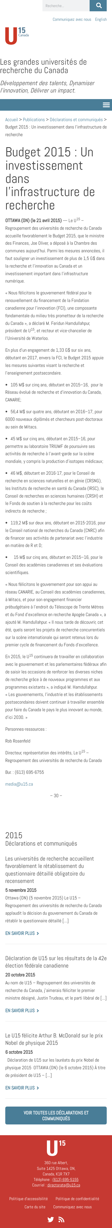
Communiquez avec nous (72, 19)
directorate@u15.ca (63, 1185)
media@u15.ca (19, 784)
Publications (34, 119)
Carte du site (35, 1207)
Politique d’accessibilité (28, 1198)
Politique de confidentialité (77, 1198)
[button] (106, 105)
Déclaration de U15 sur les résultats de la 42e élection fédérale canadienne (56, 962)
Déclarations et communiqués (76, 119)
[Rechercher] (98, 5)
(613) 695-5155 (65, 1179)
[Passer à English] (101, 19)
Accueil (11, 119)
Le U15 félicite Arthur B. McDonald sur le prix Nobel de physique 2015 (54, 1039)
